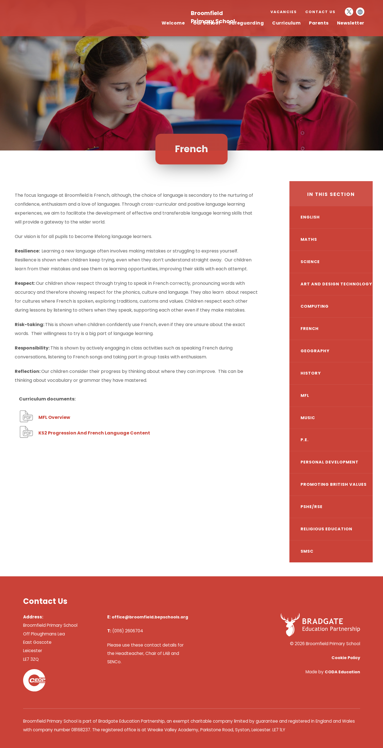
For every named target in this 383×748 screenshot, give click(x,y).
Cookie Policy (345, 657)
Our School (206, 23)
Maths (309, 239)
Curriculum (286, 23)
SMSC (307, 551)
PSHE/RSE (312, 506)
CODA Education (342, 672)
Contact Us (320, 11)
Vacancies (283, 11)
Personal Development (329, 462)
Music (308, 418)
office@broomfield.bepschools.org (150, 617)
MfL (305, 395)
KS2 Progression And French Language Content (94, 433)
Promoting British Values (334, 484)
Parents (319, 23)
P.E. (305, 440)
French (310, 328)
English (310, 217)
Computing (315, 306)
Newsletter (350, 23)
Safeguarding (246, 23)
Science (310, 261)
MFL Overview (54, 417)
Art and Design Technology (336, 284)
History (311, 373)
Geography (315, 351)
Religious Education (326, 529)
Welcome (173, 23)
